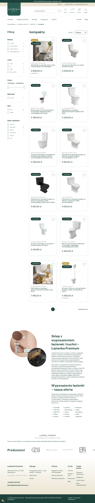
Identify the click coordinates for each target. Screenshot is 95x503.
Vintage (17, 112)
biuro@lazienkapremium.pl (81, 4)
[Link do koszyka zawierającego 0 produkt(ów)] (79, 11)
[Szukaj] (47, 11)
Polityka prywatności (58, 478)
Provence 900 (17, 72)
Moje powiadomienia (81, 484)
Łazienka (10, 19)
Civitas (17, 63)
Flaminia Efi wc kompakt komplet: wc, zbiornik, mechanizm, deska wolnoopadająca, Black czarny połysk (43, 200)
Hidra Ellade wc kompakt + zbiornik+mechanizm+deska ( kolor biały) (73, 111)
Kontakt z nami (71, 474)
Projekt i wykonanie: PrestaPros (74, 498)
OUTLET (54, 19)
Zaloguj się (79, 477)
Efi (17, 66)
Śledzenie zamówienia (80, 473)
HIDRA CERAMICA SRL (17, 52)
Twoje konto (78, 467)
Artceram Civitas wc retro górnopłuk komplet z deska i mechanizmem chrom (73, 290)
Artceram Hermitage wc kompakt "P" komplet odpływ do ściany (42, 244)
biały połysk (17, 127)
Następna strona (83, 309)
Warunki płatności (57, 475)
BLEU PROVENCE (17, 46)
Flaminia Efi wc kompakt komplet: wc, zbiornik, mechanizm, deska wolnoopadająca (74, 200)
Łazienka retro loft (22, 19)
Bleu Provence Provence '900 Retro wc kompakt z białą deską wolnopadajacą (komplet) (73, 245)
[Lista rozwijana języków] (60, 4)
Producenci (44, 19)
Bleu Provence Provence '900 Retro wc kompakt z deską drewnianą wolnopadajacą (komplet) (42, 111)
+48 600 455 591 (69, 4)
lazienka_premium (47, 435)
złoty (17, 138)
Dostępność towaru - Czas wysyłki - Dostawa (37, 471)
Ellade (17, 69)
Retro (17, 110)
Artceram (17, 43)
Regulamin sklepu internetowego (57, 471)
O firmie (78, 19)
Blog (86, 19)
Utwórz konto (80, 480)
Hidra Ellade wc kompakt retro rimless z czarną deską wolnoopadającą (43, 65)
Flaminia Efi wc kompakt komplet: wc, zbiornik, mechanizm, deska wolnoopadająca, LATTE (74, 156)
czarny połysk (17, 133)
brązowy (17, 130)
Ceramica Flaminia (17, 49)
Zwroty (31, 478)
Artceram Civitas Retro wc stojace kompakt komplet (73, 65)
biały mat (17, 124)
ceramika (17, 98)
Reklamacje (33, 475)
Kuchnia (34, 19)
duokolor (17, 135)
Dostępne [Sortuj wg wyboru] (80, 32)
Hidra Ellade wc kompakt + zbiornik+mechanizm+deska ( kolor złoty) (42, 290)
